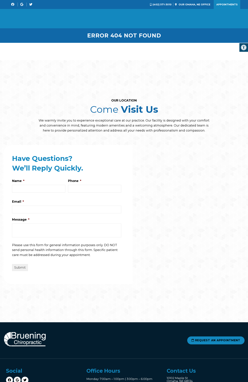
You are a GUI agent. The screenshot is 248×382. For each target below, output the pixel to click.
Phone (74, 182)
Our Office (194, 4)
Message (20, 221)
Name (18, 182)
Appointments (227, 4)
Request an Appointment (216, 342)
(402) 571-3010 (162, 4)
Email (18, 203)
